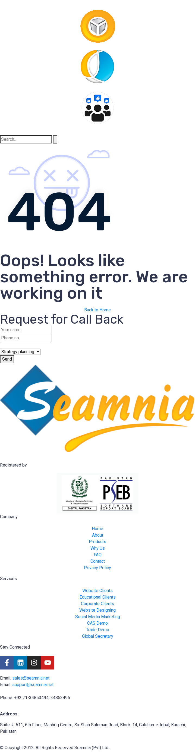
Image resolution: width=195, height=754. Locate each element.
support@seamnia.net (33, 684)
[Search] (55, 139)
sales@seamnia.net (30, 678)
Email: (6, 678)
